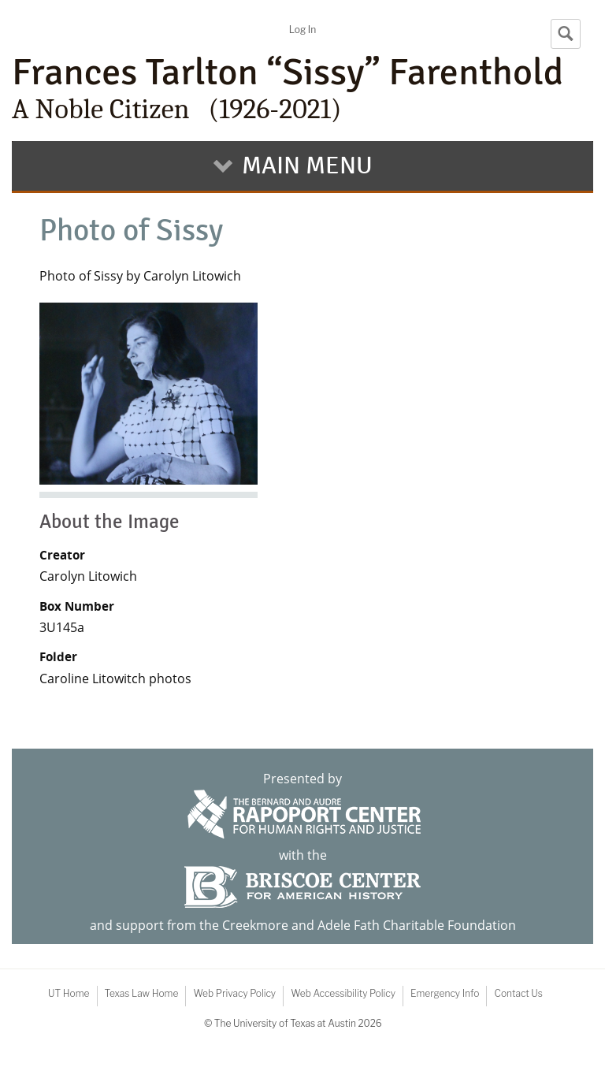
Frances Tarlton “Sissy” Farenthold (302, 88)
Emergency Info (445, 993)
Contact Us (518, 993)
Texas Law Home (142, 993)
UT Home (68, 993)
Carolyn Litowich (88, 576)
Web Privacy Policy (234, 993)
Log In (302, 29)
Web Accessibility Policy (343, 993)
